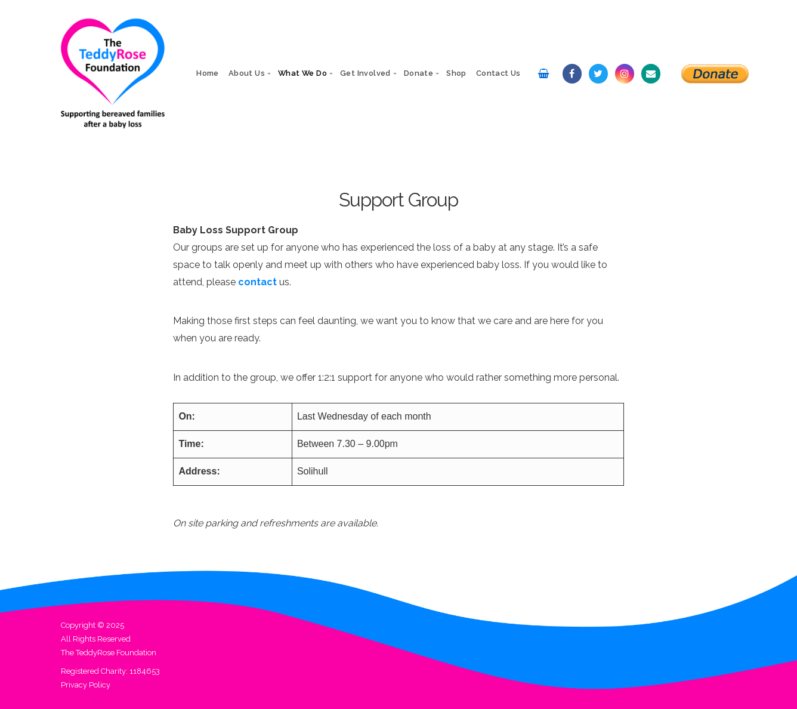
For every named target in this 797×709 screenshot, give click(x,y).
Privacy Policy (85, 684)
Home (207, 73)
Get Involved (365, 73)
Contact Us (498, 73)
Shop (456, 73)
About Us (246, 73)
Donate (418, 73)
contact (257, 282)
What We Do (302, 73)
